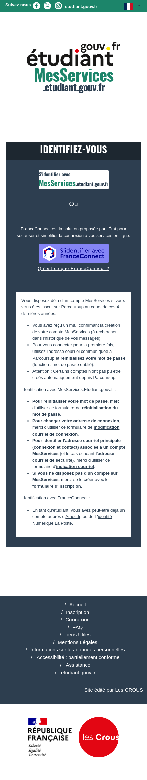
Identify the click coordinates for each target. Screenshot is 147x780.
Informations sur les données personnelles (77, 649)
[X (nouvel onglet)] (47, 5)
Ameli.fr (72, 516)
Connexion (77, 619)
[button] (132, 5)
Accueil (77, 604)
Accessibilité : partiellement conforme (78, 657)
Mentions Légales (77, 642)
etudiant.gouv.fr (81, 6)
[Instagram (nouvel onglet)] (58, 5)
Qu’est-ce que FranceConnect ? (73, 268)
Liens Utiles (77, 634)
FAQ (77, 627)
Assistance (77, 665)
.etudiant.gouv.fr (73, 67)
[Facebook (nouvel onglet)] (36, 5)
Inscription (77, 612)
